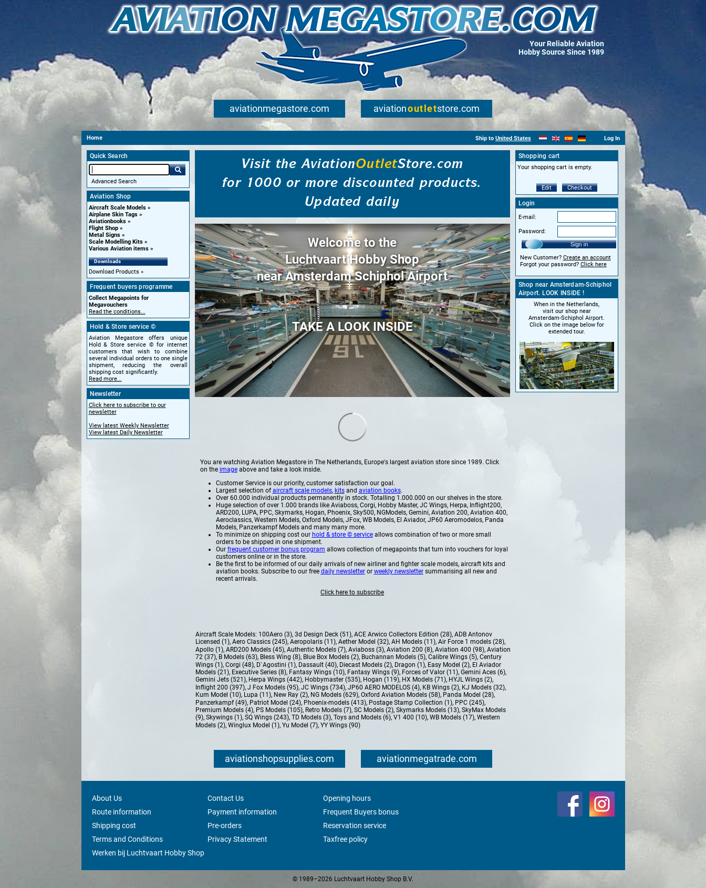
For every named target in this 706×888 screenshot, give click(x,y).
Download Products (114, 271)
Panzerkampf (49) (221, 702)
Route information (121, 812)
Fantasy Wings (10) (317, 672)
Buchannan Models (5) (393, 657)
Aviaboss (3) (366, 649)
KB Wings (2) (440, 687)
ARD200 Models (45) (255, 649)
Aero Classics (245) (259, 641)
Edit (547, 187)
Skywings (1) (224, 717)
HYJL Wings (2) (470, 679)
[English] (556, 138)
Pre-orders (224, 825)
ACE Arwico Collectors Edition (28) (403, 634)
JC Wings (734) (323, 687)
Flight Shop (103, 228)
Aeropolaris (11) (313, 641)
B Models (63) (238, 657)
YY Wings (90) (340, 725)
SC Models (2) (373, 710)
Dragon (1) (409, 664)
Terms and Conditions (127, 839)
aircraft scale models (302, 490)
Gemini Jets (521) (220, 679)
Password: (532, 231)
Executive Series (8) (259, 672)
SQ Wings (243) (267, 717)
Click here (593, 264)
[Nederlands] (543, 138)
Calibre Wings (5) (452, 657)
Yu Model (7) (300, 725)
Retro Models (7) (328, 710)
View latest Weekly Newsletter (129, 425)
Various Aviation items (119, 248)
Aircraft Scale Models (117, 207)
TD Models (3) (311, 717)
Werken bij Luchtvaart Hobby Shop (148, 853)
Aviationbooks (107, 221)
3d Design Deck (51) (323, 634)
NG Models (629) (334, 694)
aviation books (380, 490)
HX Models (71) (424, 679)
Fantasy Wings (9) (373, 672)
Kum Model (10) (218, 694)
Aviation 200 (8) (409, 649)
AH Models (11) (413, 641)
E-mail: (527, 217)
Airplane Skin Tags (113, 214)
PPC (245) (469, 702)
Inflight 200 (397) (220, 687)
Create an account (587, 257)
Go (177, 169)
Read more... (105, 378)
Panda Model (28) (468, 694)
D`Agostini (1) (276, 664)
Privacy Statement (237, 839)
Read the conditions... (117, 311)
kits (340, 490)
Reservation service (354, 825)
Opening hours (347, 798)
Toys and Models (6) (362, 717)
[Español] (569, 138)
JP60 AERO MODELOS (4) (384, 687)
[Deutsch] (582, 138)
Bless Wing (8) (280, 657)
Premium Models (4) (224, 710)
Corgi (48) (239, 664)
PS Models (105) (279, 710)
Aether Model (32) (363, 641)
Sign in (579, 244)
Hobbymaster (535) (332, 679)
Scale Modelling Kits (116, 241)
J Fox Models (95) (272, 687)
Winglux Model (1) (253, 725)
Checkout (579, 187)
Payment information (242, 812)
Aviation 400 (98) (459, 649)
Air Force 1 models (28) (471, 641)
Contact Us (225, 798)
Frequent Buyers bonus (361, 812)
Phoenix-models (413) (335, 702)
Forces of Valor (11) (430, 672)
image (228, 469)
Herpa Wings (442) (275, 679)
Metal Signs (104, 235)
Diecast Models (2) (365, 664)
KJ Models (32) (483, 687)
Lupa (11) (257, 694)
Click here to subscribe (352, 592)
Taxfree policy (345, 839)
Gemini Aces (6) (483, 672)
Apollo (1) (209, 649)
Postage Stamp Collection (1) (410, 702)
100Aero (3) (275, 634)
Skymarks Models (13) (427, 710)
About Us (107, 798)
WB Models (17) (452, 717)
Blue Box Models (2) (331, 657)
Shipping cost (114, 825)
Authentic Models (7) (316, 649)
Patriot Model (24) (275, 702)
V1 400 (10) (410, 717)
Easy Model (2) (449, 664)
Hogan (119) (381, 679)
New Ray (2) (291, 694)
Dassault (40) (317, 664)
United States (513, 138)
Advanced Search (114, 181)
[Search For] (129, 169)
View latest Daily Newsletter (126, 432)
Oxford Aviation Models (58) (400, 694)
